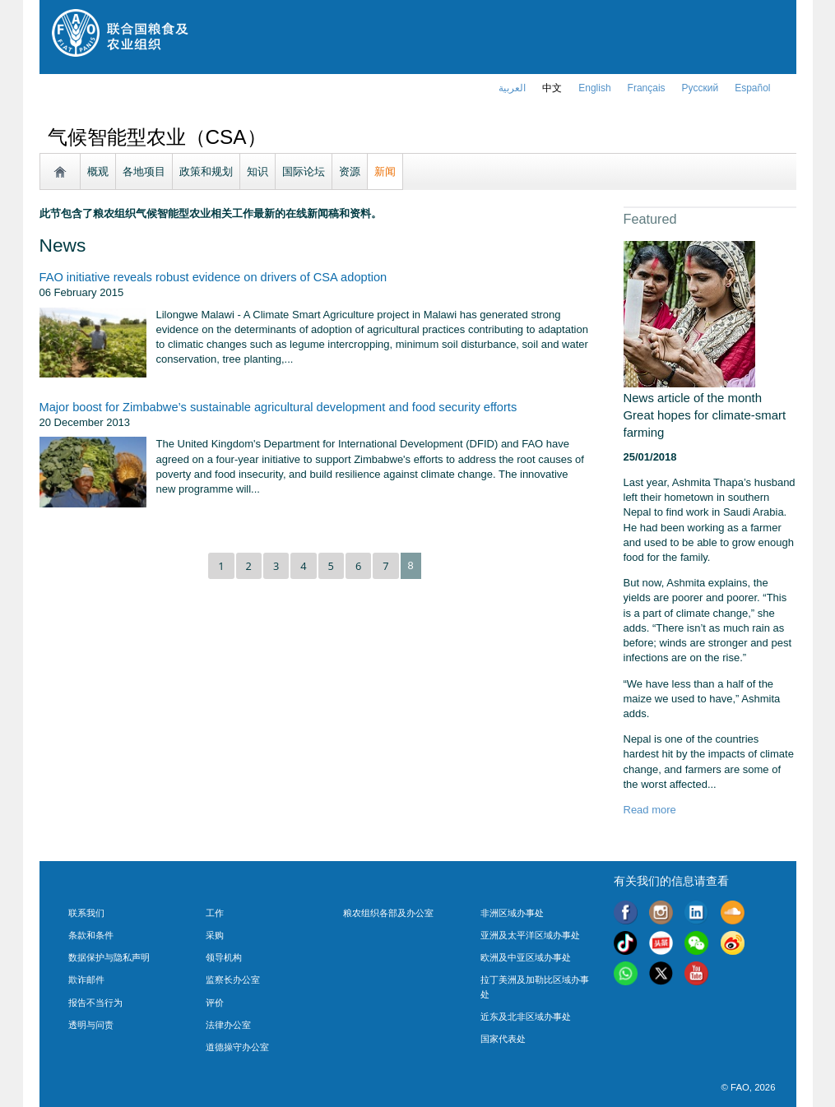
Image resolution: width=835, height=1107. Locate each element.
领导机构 (224, 957)
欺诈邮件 (86, 979)
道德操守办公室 (237, 1047)
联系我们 (86, 913)
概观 (98, 171)
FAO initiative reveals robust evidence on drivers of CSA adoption (213, 277)
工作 (215, 913)
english (594, 88)
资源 (349, 171)
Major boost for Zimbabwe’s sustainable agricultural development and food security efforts (278, 407)
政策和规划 (206, 171)
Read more (650, 810)
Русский (700, 88)
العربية (512, 88)
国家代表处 (503, 1039)
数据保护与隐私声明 (109, 957)
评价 (215, 1002)
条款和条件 (91, 935)
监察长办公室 (233, 979)
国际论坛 (303, 171)
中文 (552, 88)
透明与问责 (91, 1025)
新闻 (385, 171)
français (647, 88)
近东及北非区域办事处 (525, 1016)
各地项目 (144, 171)
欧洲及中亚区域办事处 (525, 957)
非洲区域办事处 (512, 913)
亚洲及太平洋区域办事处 (530, 935)
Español (752, 88)
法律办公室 (228, 1025)
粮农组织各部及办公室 (388, 913)
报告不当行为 (95, 1002)
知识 (257, 171)
